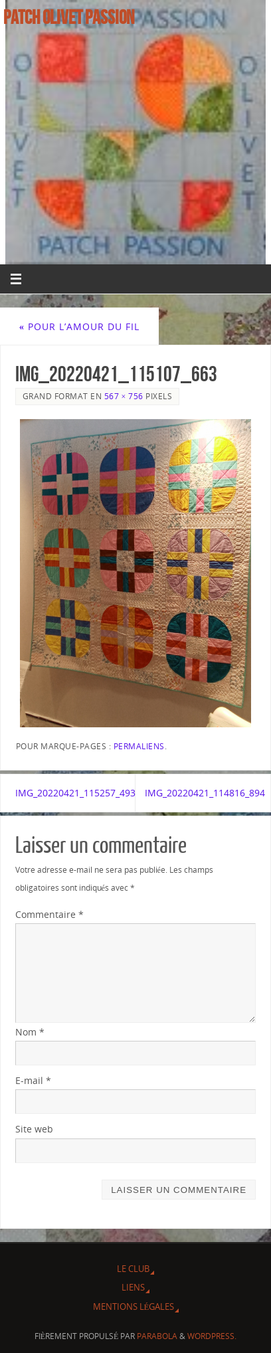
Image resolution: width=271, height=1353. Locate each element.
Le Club (133, 1269)
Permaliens (139, 746)
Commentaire (49, 914)
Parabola (157, 1336)
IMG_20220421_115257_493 (75, 792)
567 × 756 (123, 396)
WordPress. (211, 1336)
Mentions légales (134, 1306)
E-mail (33, 1080)
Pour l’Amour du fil (79, 326)
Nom (30, 1032)
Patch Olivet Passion (68, 17)
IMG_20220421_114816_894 (205, 792)
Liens (133, 1287)
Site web (34, 1129)
